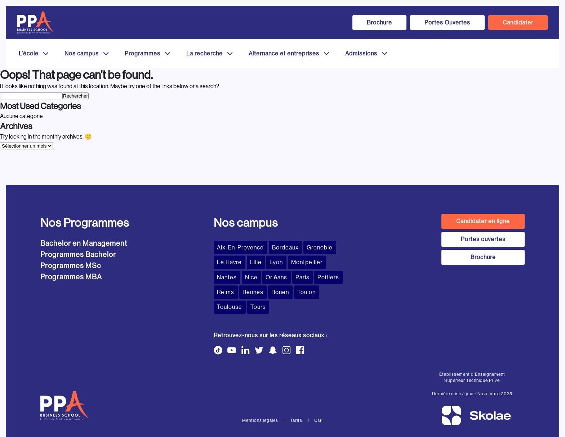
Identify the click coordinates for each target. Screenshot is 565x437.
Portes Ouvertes (447, 22)
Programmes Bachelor (78, 255)
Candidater (518, 22)
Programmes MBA (71, 277)
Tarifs (296, 399)
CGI (318, 399)
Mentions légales (260, 399)
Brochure (379, 22)
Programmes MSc (70, 266)
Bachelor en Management (83, 243)
